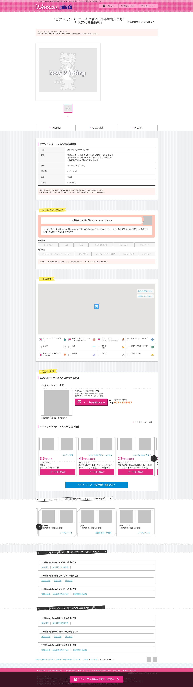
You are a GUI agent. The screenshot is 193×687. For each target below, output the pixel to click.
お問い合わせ (69, 671)
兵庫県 (85, 659)
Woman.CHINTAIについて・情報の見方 (106, 671)
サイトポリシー (129, 671)
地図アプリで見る (145, 296)
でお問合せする (91, 402)
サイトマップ (83, 671)
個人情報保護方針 (55, 671)
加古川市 (94, 659)
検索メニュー (148, 6)
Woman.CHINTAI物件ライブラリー (68, 659)
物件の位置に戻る (145, 291)
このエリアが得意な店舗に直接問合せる (96, 679)
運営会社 (41, 671)
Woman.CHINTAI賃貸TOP (45, 659)
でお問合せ (58, 472)
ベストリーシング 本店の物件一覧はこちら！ (96, 485)
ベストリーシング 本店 (144, 422)
